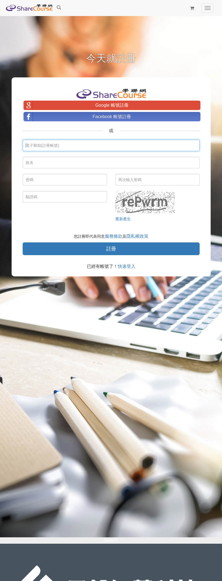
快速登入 (126, 266)
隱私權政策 (137, 236)
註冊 (111, 249)
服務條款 (113, 236)
